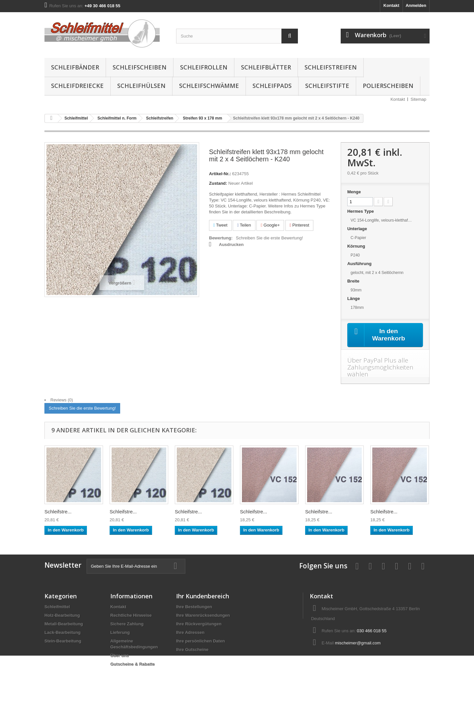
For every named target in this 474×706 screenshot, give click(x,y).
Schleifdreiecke (77, 86)
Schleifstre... (58, 512)
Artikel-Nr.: (220, 173)
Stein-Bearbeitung (62, 641)
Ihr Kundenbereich (202, 596)
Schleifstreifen (330, 67)
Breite (353, 281)
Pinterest (299, 225)
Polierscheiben (388, 86)
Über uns (119, 655)
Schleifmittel (57, 607)
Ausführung (360, 263)
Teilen (244, 225)
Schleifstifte (327, 86)
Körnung (356, 246)
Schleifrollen (203, 67)
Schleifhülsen (141, 86)
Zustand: (218, 183)
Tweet (220, 225)
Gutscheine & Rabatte (132, 664)
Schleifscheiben (140, 67)
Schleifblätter (266, 67)
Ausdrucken (231, 244)
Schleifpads (272, 86)
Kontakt (391, 5)
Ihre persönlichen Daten (200, 641)
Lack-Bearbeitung (62, 632)
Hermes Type (361, 211)
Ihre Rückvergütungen (199, 624)
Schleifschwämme (209, 86)
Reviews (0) (61, 400)
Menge (354, 191)
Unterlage (357, 228)
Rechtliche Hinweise (131, 615)
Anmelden (416, 5)
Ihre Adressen (190, 632)
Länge (354, 298)
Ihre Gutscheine (192, 649)
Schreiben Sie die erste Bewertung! (269, 237)
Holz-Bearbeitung (62, 615)
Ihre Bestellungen (194, 607)
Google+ (270, 225)
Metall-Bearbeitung (63, 624)
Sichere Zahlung (127, 624)
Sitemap (418, 99)
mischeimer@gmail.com (358, 643)
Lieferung (120, 632)
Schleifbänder (75, 67)
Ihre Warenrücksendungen (203, 615)
